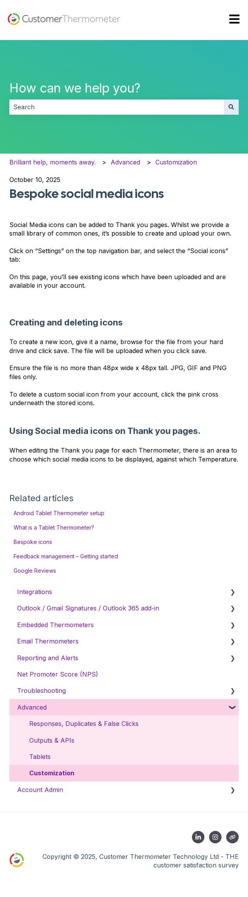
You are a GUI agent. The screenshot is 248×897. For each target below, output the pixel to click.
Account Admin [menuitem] (40, 790)
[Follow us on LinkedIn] (198, 837)
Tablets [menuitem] (40, 757)
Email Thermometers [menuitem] (48, 641)
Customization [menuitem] (51, 773)
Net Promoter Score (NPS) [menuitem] (57, 674)
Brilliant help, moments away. (52, 162)
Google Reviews (35, 570)
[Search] (231, 107)
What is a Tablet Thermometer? (54, 527)
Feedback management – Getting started (66, 556)
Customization (176, 162)
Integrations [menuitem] (34, 592)
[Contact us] (232, 837)
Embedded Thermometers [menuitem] (55, 625)
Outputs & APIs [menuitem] (51, 740)
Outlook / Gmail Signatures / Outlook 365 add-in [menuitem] (88, 608)
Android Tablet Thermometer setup (59, 513)
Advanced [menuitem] (32, 707)
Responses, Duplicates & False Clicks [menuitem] (84, 723)
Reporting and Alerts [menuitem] (47, 658)
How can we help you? (75, 88)
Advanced (125, 162)
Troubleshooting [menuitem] (41, 690)
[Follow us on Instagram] (215, 837)
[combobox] (116, 107)
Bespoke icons (33, 542)
